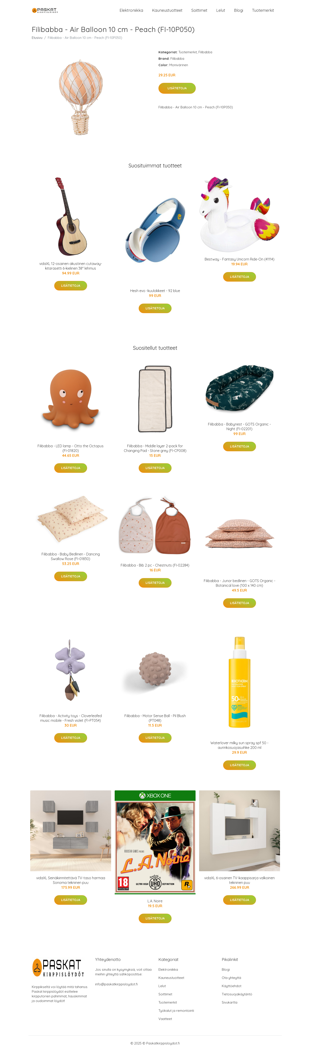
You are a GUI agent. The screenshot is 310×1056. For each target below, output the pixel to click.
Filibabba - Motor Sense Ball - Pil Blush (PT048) (155, 723)
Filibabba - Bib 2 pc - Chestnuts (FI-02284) (155, 570)
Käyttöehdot (231, 991)
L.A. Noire (155, 906)
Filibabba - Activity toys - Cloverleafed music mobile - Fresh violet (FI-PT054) (71, 723)
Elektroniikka (131, 12)
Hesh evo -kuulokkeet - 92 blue (155, 296)
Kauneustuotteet (167, 12)
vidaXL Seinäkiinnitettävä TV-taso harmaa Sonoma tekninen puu (70, 885)
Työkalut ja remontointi (176, 1016)
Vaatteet (165, 1024)
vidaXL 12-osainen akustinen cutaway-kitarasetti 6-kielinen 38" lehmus (70, 270)
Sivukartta (229, 1007)
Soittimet (199, 12)
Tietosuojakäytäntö (237, 999)
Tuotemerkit (263, 12)
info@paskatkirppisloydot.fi (116, 989)
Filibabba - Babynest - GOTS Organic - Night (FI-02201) (239, 431)
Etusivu (37, 42)
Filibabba (205, 57)
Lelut (220, 12)
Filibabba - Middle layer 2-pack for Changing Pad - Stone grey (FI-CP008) (155, 453)
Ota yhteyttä (231, 983)
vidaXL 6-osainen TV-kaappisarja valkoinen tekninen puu (239, 885)
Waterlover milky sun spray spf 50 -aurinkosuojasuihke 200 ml (239, 750)
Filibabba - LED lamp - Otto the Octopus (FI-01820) (71, 453)
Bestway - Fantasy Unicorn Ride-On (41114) (239, 264)
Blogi (238, 12)
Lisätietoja (177, 93)
